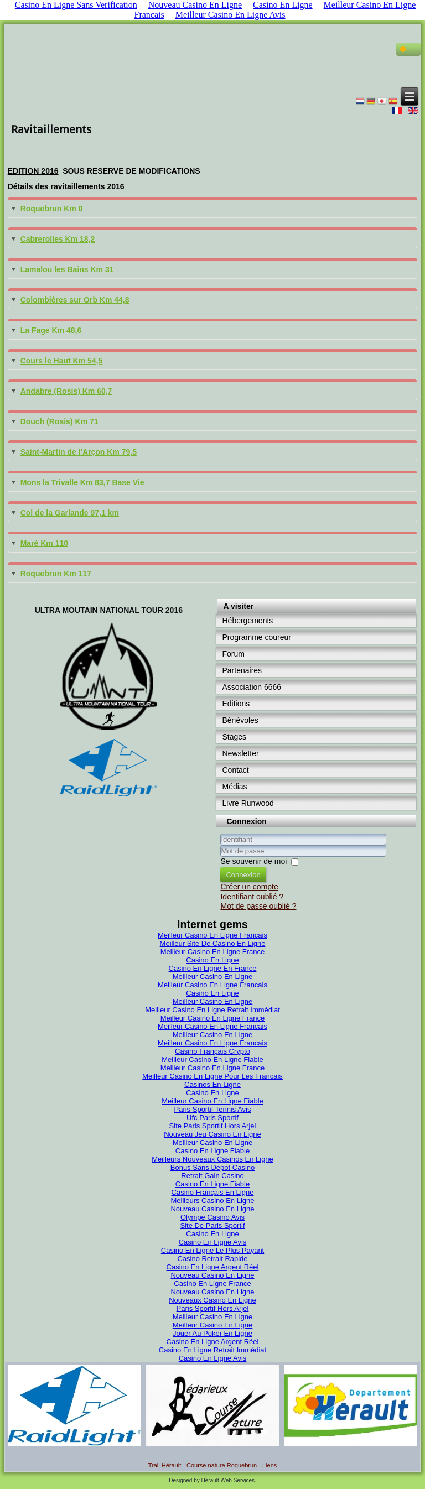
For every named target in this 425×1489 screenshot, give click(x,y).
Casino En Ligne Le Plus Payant (212, 1250)
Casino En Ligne (212, 960)
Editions (236, 703)
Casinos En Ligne (212, 1084)
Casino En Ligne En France (213, 968)
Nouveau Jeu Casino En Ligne (212, 1134)
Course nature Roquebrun (221, 1465)
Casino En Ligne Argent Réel (213, 1267)
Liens (269, 1465)
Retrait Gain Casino (212, 1176)
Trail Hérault (165, 1465)
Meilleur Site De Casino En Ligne (213, 943)
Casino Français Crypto (212, 1051)
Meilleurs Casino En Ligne (212, 1200)
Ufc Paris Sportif (212, 1117)
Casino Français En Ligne (213, 1192)
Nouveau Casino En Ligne (212, 1209)
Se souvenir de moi (253, 861)
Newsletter (240, 753)
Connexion (243, 875)
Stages (234, 736)
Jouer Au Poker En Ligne (212, 1333)
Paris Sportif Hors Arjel (213, 1308)
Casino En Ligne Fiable (212, 1151)
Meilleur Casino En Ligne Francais (212, 935)
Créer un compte (249, 886)
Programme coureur (256, 637)
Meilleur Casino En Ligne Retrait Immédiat (212, 1010)
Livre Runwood (247, 803)
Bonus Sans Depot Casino (212, 1167)
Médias (234, 786)
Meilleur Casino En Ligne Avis (230, 14)
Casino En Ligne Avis (213, 1242)
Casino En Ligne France (212, 1283)
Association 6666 (251, 687)
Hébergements (247, 620)
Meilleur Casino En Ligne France (212, 951)
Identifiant (220, 845)
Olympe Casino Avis (212, 1217)
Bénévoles (240, 720)
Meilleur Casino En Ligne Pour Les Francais (212, 1076)
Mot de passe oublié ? (258, 906)
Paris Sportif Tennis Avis (212, 1109)
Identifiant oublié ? (251, 896)
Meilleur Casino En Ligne (213, 976)
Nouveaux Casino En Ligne (212, 1300)
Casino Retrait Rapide (212, 1258)
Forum (233, 653)
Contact (235, 770)
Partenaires (242, 670)
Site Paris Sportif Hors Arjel (212, 1126)
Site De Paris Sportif (212, 1225)
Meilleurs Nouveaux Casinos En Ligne (212, 1159)
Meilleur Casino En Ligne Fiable (212, 1059)
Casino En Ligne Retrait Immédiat (212, 1350)
